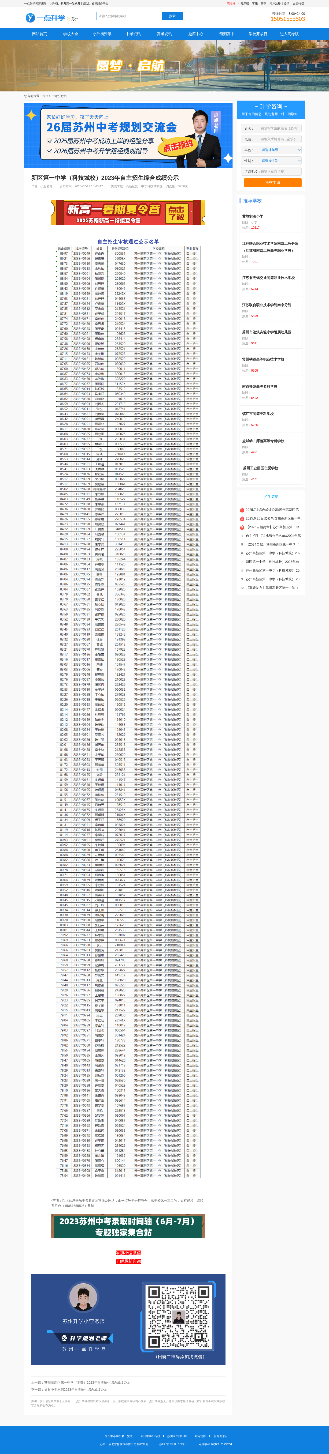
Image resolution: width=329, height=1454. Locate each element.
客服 (255, 3)
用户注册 (275, 3)
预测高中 (226, 34)
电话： (249, 139)
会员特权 (298, 3)
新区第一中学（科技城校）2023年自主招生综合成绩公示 (284, 562)
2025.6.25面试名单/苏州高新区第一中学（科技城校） (282, 518)
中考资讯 (133, 34)
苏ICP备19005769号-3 (173, 1444)
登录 (286, 3)
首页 (45, 96)
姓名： (249, 128)
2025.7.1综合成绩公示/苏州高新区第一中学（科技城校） (284, 510)
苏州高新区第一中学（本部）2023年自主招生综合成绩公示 (87, 1382)
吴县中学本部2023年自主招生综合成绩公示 (75, 1389)
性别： (249, 161)
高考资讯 (164, 34)
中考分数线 (59, 96)
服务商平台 (221, 1436)
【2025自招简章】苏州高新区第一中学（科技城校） (281, 527)
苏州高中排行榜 (177, 1436)
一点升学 (201, 1444)
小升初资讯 (102, 34)
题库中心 (195, 34)
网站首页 (39, 34)
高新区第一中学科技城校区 (144, 186)
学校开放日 (258, 34)
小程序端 (243, 3)
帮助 (263, 3)
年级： (249, 150)
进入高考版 (289, 34)
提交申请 (272, 183)
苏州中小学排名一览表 (119, 1436)
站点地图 (200, 1436)
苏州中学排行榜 (150, 1436)
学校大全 (70, 34)
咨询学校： (252, 171)
